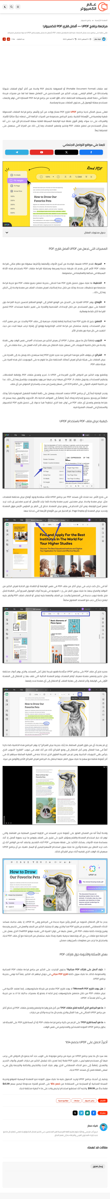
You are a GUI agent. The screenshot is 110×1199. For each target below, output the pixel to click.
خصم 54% (55, 1084)
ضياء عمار (97, 39)
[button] (93, 1113)
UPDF (73, 112)
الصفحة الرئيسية (101, 20)
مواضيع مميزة (63, 1100)
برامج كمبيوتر (86, 20)
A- (4, 39)
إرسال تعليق (98, 1166)
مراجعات (76, 1100)
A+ (8, 39)
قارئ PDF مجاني (59, 974)
